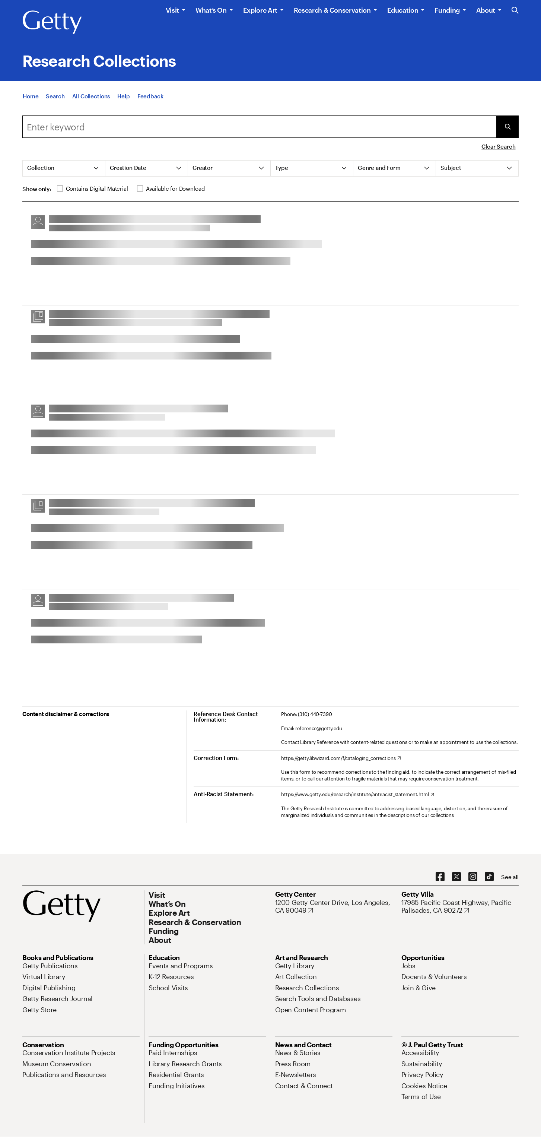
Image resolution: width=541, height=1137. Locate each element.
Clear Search (498, 146)
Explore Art (260, 10)
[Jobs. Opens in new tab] (408, 966)
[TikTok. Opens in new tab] (489, 877)
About (485, 10)
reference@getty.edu (318, 728)
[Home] (30, 102)
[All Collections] (91, 102)
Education (403, 10)
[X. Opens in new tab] (456, 877)
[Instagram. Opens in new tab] (472, 877)
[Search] (55, 102)
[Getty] (52, 22)
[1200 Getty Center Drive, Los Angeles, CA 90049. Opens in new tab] (333, 907)
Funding (447, 10)
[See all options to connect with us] (510, 877)
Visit (172, 10)
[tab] (64, 168)
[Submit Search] (507, 126)
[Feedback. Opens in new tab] (150, 102)
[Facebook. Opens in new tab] (440, 877)
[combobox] (259, 126)
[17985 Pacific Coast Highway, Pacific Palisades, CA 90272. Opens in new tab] (460, 907)
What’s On (211, 10)
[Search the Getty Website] (515, 11)
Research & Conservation (332, 10)
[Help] (123, 102)
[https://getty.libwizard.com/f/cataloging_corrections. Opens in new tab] (341, 758)
